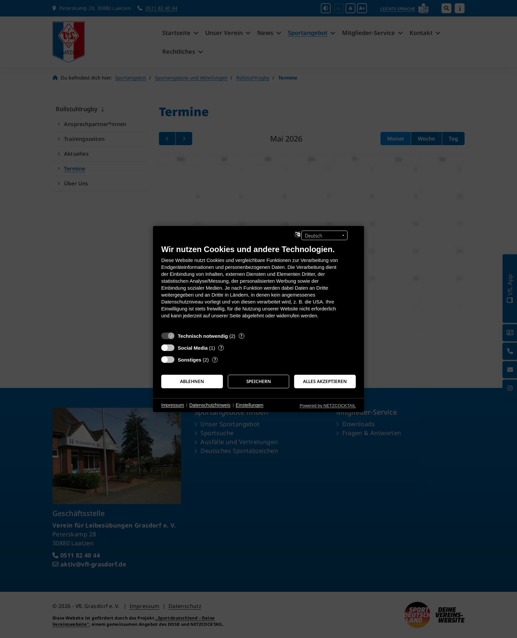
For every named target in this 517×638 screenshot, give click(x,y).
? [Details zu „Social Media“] (221, 348)
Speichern (258, 381)
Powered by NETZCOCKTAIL (328, 405)
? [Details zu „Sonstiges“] (215, 360)
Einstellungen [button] (249, 405)
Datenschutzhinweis (209, 405)
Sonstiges (189, 360)
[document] (258, 286)
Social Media (193, 348)
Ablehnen (192, 381)
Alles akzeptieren (325, 381)
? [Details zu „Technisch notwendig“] (241, 336)
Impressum (172, 405)
